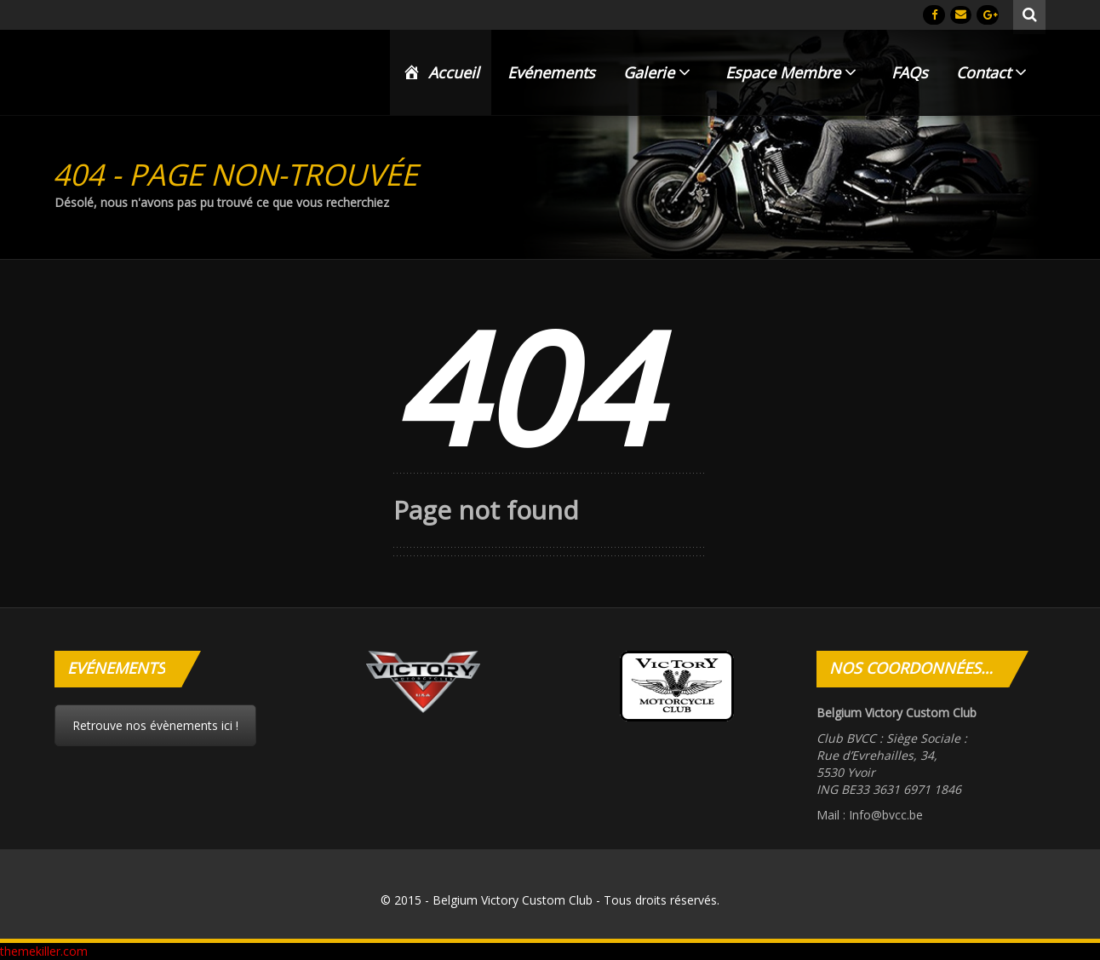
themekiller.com (44, 951)
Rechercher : (1030, 13)
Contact (991, 72)
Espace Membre (791, 72)
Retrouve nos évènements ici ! (155, 725)
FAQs (909, 72)
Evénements (551, 72)
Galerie (656, 72)
